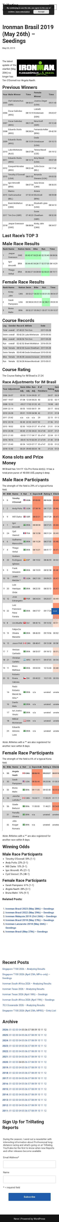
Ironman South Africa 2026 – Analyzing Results (26, 983)
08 (32, 1035)
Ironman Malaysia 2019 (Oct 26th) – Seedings (31, 916)
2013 (5, 1100)
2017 (5, 1078)
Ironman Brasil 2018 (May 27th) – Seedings (30, 920)
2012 (5, 1105)
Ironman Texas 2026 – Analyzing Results (23, 989)
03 (17, 1029)
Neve (16, 1218)
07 (29, 1035)
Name (6, 1172)
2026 (5, 1029)
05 (23, 1035)
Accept (41, 12)
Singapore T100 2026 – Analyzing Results (23, 969)
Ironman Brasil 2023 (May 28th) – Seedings (30, 908)
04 (20, 1029)
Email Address (11, 1157)
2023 (5, 1045)
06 (26, 1035)
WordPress (39, 1218)
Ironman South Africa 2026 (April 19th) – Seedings (28, 999)
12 (45, 1035)
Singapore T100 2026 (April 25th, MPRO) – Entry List (29, 1010)
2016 (5, 1083)
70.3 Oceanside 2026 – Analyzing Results (23, 1005)
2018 (5, 1072)
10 (39, 1035)
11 (42, 1035)
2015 (5, 1089)
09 (35, 1035)
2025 (5, 1035)
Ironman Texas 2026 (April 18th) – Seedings (25, 994)
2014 (5, 1094)
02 (13, 1029)
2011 (5, 1110)
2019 (5, 1067)
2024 (5, 1040)
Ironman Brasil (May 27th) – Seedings (27, 931)
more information (23, 12)
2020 (5, 1062)
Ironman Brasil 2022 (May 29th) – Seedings (30, 912)
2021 (5, 1056)
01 (10, 1029)
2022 (5, 1051)
